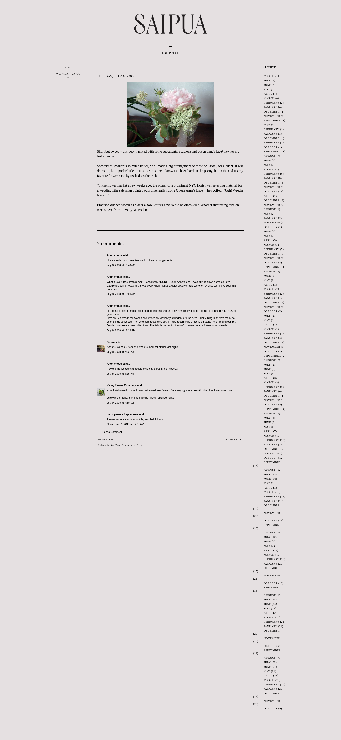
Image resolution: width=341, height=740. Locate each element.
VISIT (68, 72)
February (271, 102)
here (110, 210)
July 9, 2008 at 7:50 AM (120, 402)
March (269, 76)
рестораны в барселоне (122, 414)
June (267, 84)
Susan (111, 342)
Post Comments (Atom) (130, 445)
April (268, 93)
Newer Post (106, 439)
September (272, 120)
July (267, 80)
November (272, 116)
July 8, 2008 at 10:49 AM (121, 265)
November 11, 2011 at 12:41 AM (125, 424)
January (270, 107)
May (267, 89)
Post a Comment (112, 431)
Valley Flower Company (121, 385)
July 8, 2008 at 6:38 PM (120, 373)
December (272, 111)
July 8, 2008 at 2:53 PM (120, 352)
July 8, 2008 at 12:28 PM (121, 330)
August (270, 155)
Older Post (234, 439)
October (270, 147)
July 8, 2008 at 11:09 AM (121, 294)
